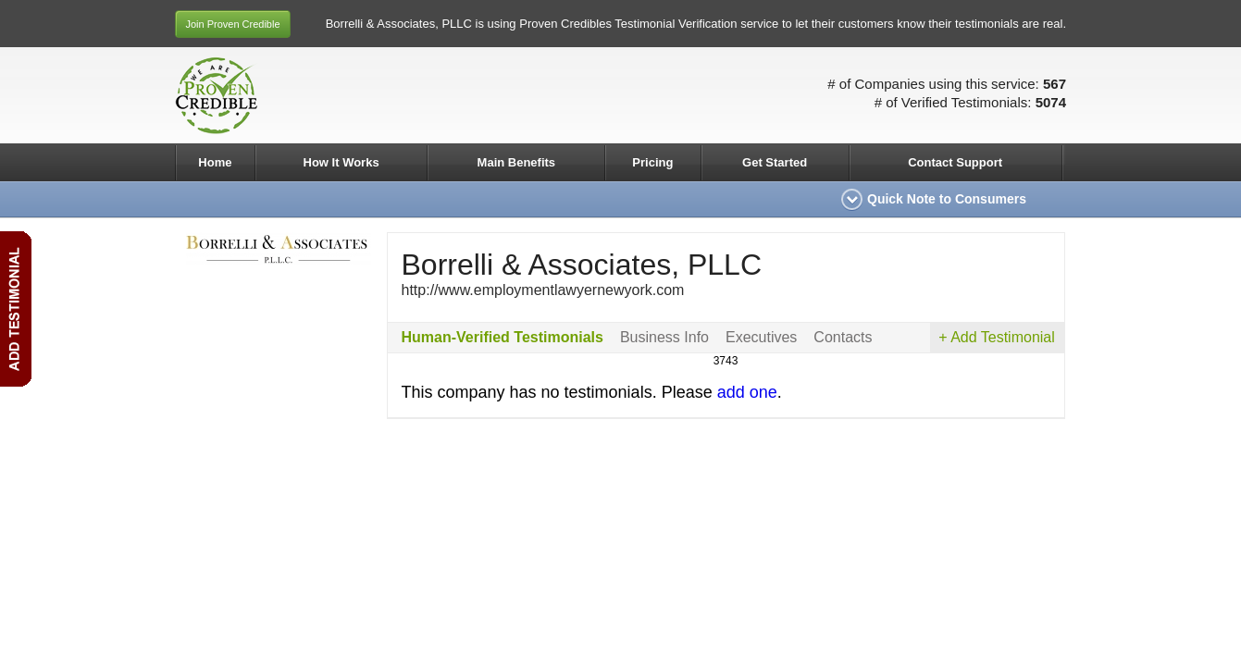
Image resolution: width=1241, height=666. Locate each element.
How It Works (341, 162)
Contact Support (955, 162)
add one (747, 392)
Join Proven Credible (232, 24)
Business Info (664, 337)
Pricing (652, 162)
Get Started (774, 162)
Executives (761, 337)
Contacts (842, 337)
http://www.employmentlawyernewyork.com (543, 290)
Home (214, 162)
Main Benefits (517, 162)
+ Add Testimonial (996, 337)
